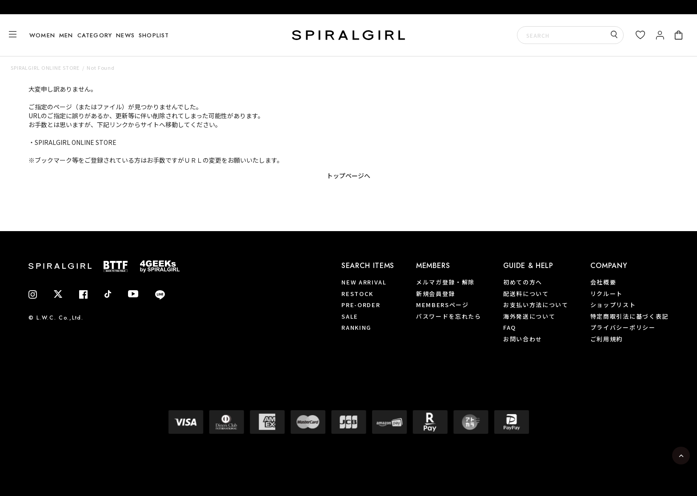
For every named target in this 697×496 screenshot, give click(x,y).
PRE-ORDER (360, 304)
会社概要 (603, 282)
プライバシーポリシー (623, 327)
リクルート (606, 293)
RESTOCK (357, 293)
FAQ (509, 327)
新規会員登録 (435, 293)
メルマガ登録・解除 (445, 282)
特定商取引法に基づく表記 (629, 316)
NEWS (125, 35)
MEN (66, 35)
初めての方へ (522, 282)
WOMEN (42, 35)
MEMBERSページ (442, 304)
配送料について (526, 293)
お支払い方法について (536, 304)
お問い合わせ (522, 339)
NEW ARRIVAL (364, 282)
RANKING (356, 327)
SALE (349, 316)
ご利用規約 (606, 339)
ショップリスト (613, 304)
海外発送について (529, 316)
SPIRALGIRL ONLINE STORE (45, 67)
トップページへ (348, 175)
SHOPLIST (153, 35)
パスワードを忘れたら (448, 316)
